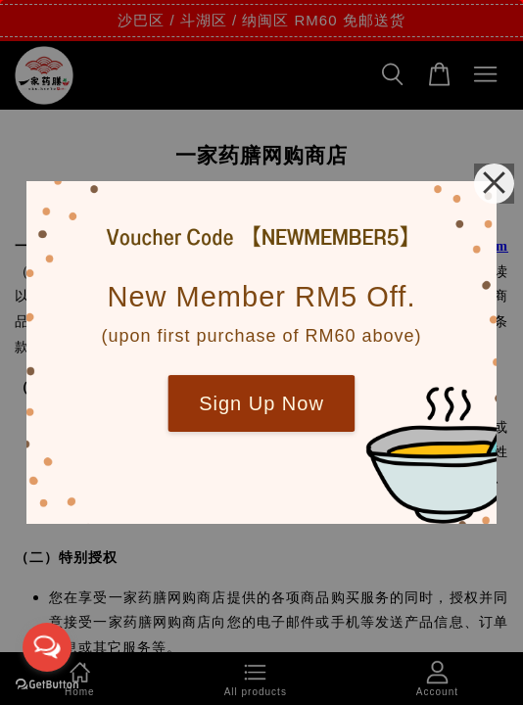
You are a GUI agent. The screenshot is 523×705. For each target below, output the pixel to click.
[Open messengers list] (47, 647)
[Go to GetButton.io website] (47, 685)
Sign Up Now (261, 403)
